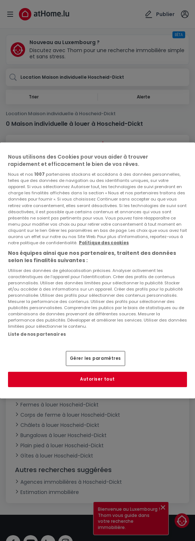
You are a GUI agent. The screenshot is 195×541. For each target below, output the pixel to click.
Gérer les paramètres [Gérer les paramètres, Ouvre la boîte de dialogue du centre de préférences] (95, 358)
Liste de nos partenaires (37, 334)
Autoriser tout (97, 379)
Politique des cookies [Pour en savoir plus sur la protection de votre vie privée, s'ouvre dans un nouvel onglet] (104, 243)
